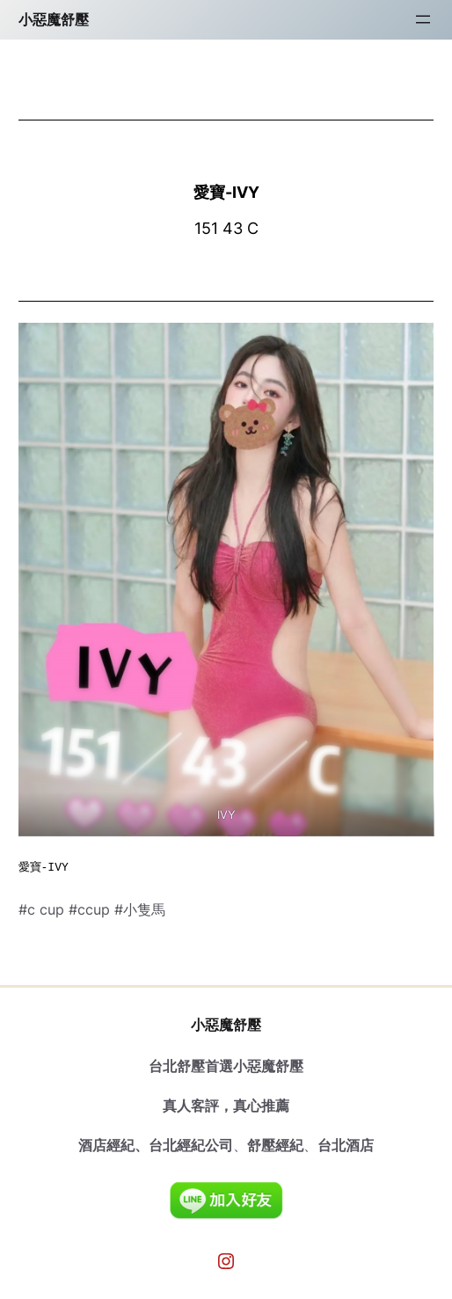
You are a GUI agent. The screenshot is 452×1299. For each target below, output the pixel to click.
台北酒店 (345, 1145)
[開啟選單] (423, 19)
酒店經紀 (106, 1145)
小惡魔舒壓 (53, 19)
